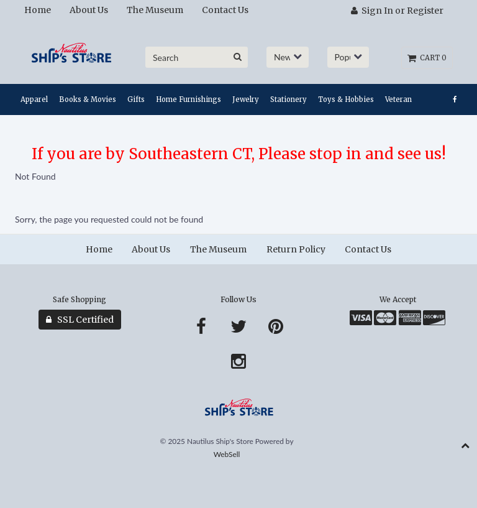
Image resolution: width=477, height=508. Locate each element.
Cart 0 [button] (427, 57)
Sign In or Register (397, 10)
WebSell (227, 454)
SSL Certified (80, 319)
